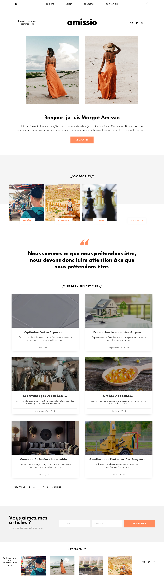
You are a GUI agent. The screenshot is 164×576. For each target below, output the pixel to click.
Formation (112, 4)
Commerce (89, 4)
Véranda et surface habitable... (45, 459)
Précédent (18, 487)
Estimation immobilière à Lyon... (119, 332)
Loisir (69, 4)
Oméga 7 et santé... (119, 396)
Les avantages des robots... (45, 396)
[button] (82, 140)
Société (50, 4)
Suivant (56, 487)
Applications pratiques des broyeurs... (118, 459)
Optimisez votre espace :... (45, 332)
